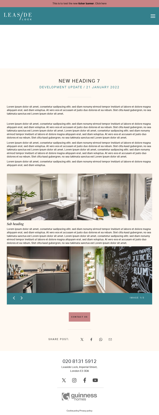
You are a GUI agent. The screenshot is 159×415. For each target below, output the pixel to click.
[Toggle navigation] (153, 16)
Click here (101, 3)
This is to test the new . (79, 3)
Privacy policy (86, 411)
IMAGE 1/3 (137, 298)
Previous (13, 298)
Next (21, 298)
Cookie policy (73, 411)
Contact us (79, 317)
